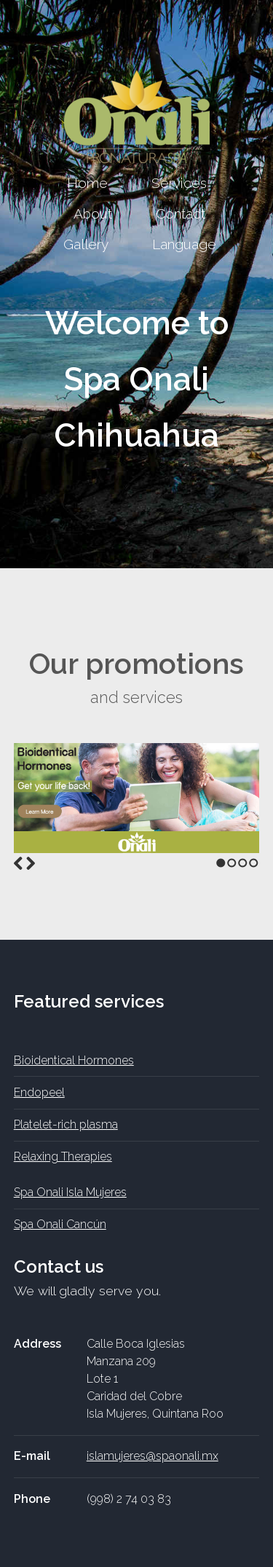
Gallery (85, 244)
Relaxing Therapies (63, 1156)
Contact (180, 213)
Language (184, 244)
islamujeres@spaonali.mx (152, 1456)
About (93, 213)
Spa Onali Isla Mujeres (70, 1192)
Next (30, 863)
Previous (18, 863)
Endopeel (39, 1092)
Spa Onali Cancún (60, 1224)
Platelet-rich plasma (66, 1124)
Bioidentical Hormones (74, 1060)
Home (87, 183)
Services (179, 183)
